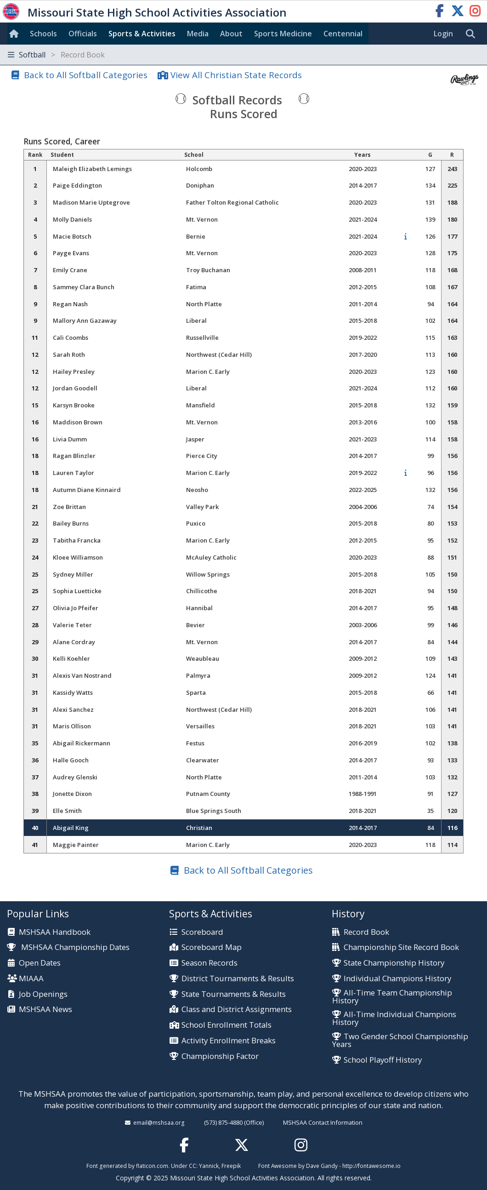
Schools (43, 34)
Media (198, 34)
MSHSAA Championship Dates (68, 947)
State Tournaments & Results (233, 994)
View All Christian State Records (236, 74)
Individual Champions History (397, 978)
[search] (473, 34)
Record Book (366, 932)
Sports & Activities (142, 34)
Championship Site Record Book (401, 947)
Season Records (209, 963)
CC (192, 1165)
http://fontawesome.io (371, 1165)
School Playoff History (383, 1060)
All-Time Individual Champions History (394, 1018)
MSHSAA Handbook (55, 932)
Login (443, 34)
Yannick (209, 1165)
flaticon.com (152, 1165)
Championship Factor (220, 1056)
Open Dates (40, 963)
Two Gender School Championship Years (400, 1040)
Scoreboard (202, 932)
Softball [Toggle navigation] (56, 55)
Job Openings (43, 994)
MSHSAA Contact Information (322, 1122)
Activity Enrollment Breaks (228, 1040)
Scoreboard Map (211, 947)
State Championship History (394, 963)
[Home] (15, 34)
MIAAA (31, 978)
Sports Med (283, 34)
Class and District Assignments (236, 1009)
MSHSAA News (45, 1009)
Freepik (231, 1165)
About (231, 34)
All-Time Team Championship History (392, 997)
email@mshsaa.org (159, 1122)
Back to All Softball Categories (85, 74)
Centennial (342, 34)
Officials (82, 34)
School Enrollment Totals (226, 1025)
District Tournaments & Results (237, 978)
